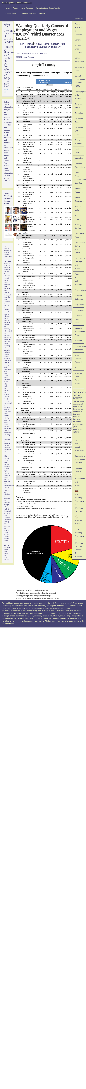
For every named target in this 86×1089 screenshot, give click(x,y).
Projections (79, 305)
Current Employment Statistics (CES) (79, 81)
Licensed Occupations (79, 165)
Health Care (77, 151)
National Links (78, 208)
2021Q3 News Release (25, 57)
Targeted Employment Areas (79, 331)
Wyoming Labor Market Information (17, 3)
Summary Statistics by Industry (43, 46)
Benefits (78, 40)
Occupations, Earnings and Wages (79, 263)
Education (79, 113)
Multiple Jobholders (79, 199)
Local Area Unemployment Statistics (79, 178)
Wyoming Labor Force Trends (48, 8)
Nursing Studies (78, 226)
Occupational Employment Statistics (79, 459)
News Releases (27, 8)
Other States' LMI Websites (78, 279)
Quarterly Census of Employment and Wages (79, 476)
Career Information (79, 59)
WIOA (77, 368)
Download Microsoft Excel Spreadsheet (31, 53)
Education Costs (79, 120)
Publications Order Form (79, 319)
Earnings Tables (78, 106)
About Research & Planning (78, 29)
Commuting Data (79, 68)
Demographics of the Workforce (79, 95)
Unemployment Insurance (79, 348)
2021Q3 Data (58, 43)
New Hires (77, 217)
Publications (79, 310)
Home (7, 8)
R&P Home (26, 43)
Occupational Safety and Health (79, 248)
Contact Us (78, 19)
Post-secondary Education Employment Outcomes (25, 13)
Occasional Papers (79, 235)
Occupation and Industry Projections (79, 445)
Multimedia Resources (79, 190)
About (15, 8)
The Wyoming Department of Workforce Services (79, 501)
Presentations (79, 290)
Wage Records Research (78, 358)
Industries (79, 158)
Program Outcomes (79, 297)
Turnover (78, 341)
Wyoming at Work (79, 520)
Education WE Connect (79, 131)
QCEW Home (41, 43)
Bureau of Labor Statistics (79, 49)
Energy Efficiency (78, 142)
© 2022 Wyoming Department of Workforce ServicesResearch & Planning (79, 543)
